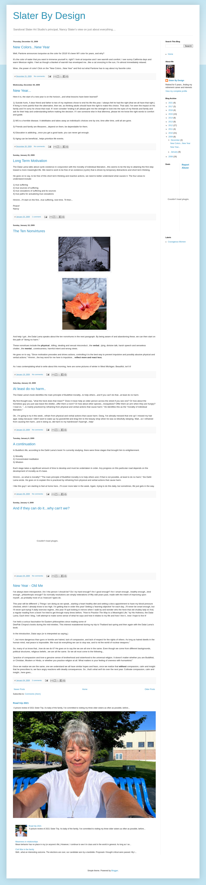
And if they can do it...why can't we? (41, 508)
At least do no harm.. (29, 389)
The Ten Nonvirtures (29, 231)
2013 (171, 122)
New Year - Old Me (28, 586)
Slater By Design (49, 15)
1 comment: (37, 217)
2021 (171, 103)
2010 (171, 133)
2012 (171, 125)
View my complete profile (176, 91)
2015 (171, 114)
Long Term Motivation (30, 161)
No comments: (40, 76)
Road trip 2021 (21, 703)
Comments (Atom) (33, 694)
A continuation (24, 444)
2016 (171, 110)
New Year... (22, 91)
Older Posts (150, 689)
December (175, 140)
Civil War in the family (24, 849)
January (174, 152)
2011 (171, 129)
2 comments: (37, 680)
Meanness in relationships (26, 842)
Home (84, 689)
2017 (171, 106)
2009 (171, 137)
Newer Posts (19, 689)
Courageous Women (177, 242)
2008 (171, 156)
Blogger (114, 870)
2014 (171, 118)
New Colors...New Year (31, 47)
